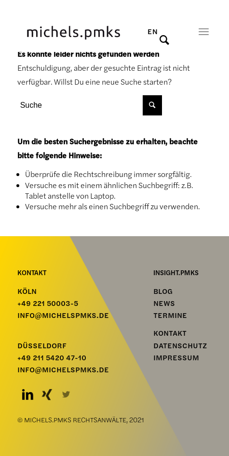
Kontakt (170, 333)
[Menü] (204, 31)
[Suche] (170, 40)
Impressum (176, 358)
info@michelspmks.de (63, 315)
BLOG (163, 291)
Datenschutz (180, 346)
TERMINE (170, 315)
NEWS (164, 303)
